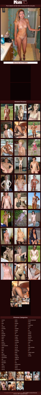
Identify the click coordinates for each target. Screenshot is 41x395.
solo (29, 345)
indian (3, 347)
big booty (3, 335)
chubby (16, 330)
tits (29, 350)
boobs (16, 320)
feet (29, 330)
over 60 (16, 347)
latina (3, 350)
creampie (17, 340)
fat (28, 328)
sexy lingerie (4, 355)
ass (2, 325)
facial (29, 326)
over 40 (3, 369)
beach (3, 332)
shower (16, 366)
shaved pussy (17, 364)
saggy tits (17, 357)
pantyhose (17, 350)
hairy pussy (30, 340)
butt (16, 326)
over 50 (16, 345)
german (29, 333)
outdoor (3, 366)
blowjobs (3, 343)
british (16, 321)
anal (2, 321)
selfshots (17, 359)
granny (29, 338)
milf (2, 359)
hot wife (29, 355)
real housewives (5, 345)
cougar (16, 337)
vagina (29, 354)
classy (16, 332)
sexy (16, 362)
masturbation (4, 357)
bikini (3, 338)
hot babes (4, 328)
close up (16, 335)
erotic (29, 323)
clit (15, 333)
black (3, 340)
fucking (29, 332)
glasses (29, 335)
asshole (3, 326)
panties (16, 349)
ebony (29, 321)
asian (3, 323)
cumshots (17, 342)
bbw (2, 330)
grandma (30, 337)
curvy (16, 343)
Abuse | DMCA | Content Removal (30, 392)
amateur (3, 320)
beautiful (3, 333)
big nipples (4, 362)
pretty (16, 352)
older (3, 364)
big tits (3, 337)
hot (29, 343)
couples (16, 338)
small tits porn (18, 369)
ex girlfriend (30, 325)
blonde (3, 342)
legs (2, 352)
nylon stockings (31, 347)
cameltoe (16, 328)
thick (29, 349)
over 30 (3, 367)
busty (16, 325)
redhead (16, 355)
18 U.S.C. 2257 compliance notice (21, 393)
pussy (16, 354)
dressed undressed (32, 320)
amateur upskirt (31, 352)
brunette (16, 323)
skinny (16, 367)
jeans (3, 349)
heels (29, 342)
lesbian (3, 354)
